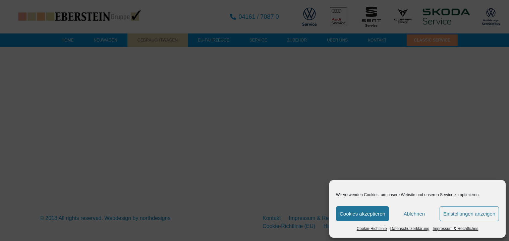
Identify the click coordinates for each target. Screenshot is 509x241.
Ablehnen (414, 214)
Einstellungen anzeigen (469, 214)
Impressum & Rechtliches (455, 228)
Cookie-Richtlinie (372, 228)
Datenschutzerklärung (410, 228)
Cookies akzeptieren (362, 214)
